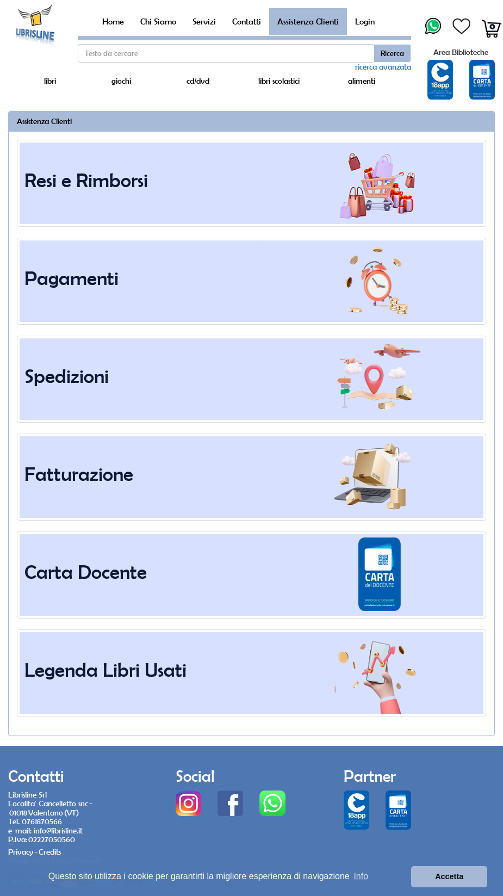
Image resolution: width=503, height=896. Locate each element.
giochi (121, 81)
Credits (50, 852)
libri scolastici (279, 81)
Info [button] (360, 876)
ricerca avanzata (383, 67)
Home (113, 21)
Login (365, 21)
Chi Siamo (158, 21)
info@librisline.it (58, 830)
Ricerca (392, 53)
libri (50, 81)
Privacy (20, 852)
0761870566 (42, 821)
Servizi (204, 21)
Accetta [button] (449, 876)
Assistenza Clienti (308, 21)
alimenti (361, 81)
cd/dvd (198, 81)
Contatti (246, 21)
